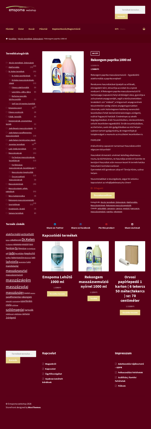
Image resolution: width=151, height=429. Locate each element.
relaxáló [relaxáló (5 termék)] (9, 301)
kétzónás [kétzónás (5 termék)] (27, 258)
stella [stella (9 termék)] (8, 304)
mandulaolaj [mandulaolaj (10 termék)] (12, 266)
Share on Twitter (55, 233)
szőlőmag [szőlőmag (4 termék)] (15, 305)
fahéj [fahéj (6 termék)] (31, 244)
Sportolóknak (14, 204)
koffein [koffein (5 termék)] (8, 258)
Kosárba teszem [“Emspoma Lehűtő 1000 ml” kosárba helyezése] (57, 299)
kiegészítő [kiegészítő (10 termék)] (29, 253)
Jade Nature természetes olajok (22, 140)
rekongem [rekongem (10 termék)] (26, 296)
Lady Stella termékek (17, 149)
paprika (109, 211)
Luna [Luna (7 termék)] (28, 262)
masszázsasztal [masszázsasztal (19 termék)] (16, 271)
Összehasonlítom (103, 195)
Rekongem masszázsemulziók (118, 205)
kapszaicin (135, 208)
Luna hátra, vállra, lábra (21, 92)
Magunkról (50, 369)
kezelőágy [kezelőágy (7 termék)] (19, 253)
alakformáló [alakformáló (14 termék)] (13, 234)
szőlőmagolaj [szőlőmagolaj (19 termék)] (15, 310)
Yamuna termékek (16, 213)
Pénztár (43, 28)
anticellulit (102, 208)
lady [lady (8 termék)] (33, 257)
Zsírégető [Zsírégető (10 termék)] (11, 317)
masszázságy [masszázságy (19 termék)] (15, 292)
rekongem (118, 211)
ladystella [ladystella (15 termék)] (12, 262)
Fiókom (122, 391)
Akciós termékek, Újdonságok (30, 38)
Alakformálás (132, 202)
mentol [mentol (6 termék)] (27, 293)
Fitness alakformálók (20, 87)
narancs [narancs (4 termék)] (32, 293)
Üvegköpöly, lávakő (17, 208)
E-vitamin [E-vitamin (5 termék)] (9, 244)
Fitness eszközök (16, 112)
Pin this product (106, 233)
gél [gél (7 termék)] (7, 253)
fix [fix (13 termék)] (16, 248)
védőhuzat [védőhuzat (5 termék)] (10, 314)
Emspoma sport (15, 108)
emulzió (126, 208)
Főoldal (9, 28)
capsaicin (111, 208)
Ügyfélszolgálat (53, 379)
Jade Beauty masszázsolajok (21, 128)
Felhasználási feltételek (130, 378)
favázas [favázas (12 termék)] (10, 248)
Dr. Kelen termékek (16, 71)
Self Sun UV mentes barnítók (23, 103)
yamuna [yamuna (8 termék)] (26, 313)
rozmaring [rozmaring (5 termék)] (16, 301)
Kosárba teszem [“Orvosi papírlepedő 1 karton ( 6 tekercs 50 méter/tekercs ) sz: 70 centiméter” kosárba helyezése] (130, 318)
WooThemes (34, 413)
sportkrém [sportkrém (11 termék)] (26, 301)
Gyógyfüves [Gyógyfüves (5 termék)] (31, 249)
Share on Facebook (80, 233)
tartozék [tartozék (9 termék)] (29, 309)
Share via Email (132, 233)
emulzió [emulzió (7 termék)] (25, 244)
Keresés (121, 16)
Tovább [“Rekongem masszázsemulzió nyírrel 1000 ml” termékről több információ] (93, 304)
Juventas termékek (17, 144)
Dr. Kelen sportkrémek (21, 75)
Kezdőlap (12, 38)
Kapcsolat (50, 374)
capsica (119, 208)
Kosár (32, 28)
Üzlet (21, 28)
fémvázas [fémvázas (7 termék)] (22, 248)
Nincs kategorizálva (17, 196)
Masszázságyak (15, 153)
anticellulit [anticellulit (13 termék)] (27, 234)
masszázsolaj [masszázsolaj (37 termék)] (17, 286)
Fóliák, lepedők (15, 116)
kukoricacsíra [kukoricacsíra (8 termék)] (17, 257)
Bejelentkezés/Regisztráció (66, 28)
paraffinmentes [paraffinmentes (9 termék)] (13, 296)
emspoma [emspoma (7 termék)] (17, 244)
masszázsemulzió (98, 211)
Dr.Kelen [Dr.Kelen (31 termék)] (28, 239)
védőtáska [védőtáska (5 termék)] (18, 314)
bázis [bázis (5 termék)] (8, 240)
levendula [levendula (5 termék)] (22, 262)
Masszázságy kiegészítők (22, 172)
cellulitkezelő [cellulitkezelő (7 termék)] (15, 240)
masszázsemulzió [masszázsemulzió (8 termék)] (14, 274)
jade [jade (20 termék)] (12, 253)
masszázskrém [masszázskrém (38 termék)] (18, 280)
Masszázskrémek (98, 205)
